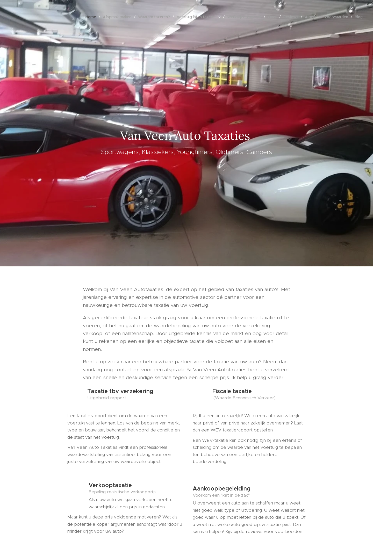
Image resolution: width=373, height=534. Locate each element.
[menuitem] (92, 16)
